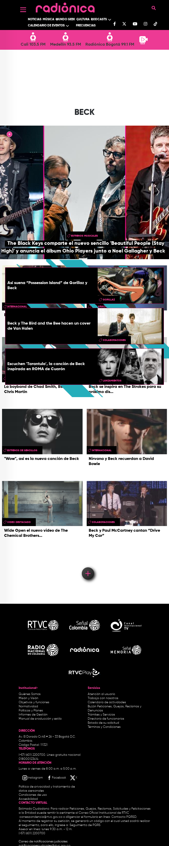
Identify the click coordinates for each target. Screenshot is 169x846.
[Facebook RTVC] (56, 777)
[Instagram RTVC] (32, 777)
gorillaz (109, 299)
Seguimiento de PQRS (85, 825)
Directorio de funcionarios (106, 718)
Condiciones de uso (33, 795)
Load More (87, 566)
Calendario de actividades (107, 702)
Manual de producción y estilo (40, 718)
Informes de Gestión (33, 714)
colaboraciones (114, 340)
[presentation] (11, 192)
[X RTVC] (74, 777)
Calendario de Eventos (46, 25)
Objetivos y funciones (34, 702)
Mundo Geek (65, 19)
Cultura (82, 19)
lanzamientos (112, 380)
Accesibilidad (29, 799)
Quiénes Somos (30, 694)
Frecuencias (86, 25)
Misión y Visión (28, 698)
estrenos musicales (84, 236)
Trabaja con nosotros (103, 698)
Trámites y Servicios (101, 714)
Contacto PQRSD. (124, 817)
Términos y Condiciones (104, 727)
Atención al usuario (101, 694)
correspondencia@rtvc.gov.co (40, 817)
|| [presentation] (9, 135)
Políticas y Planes (31, 710)
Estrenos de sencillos (22, 450)
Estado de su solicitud (103, 722)
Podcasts (99, 19)
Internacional (101, 450)
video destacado (19, 522)
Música (48, 19)
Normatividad (28, 706)
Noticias (34, 19)
